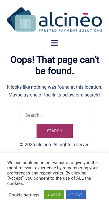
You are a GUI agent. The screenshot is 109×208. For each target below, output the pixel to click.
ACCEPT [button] (54, 195)
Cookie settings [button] (24, 195)
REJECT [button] (75, 195)
